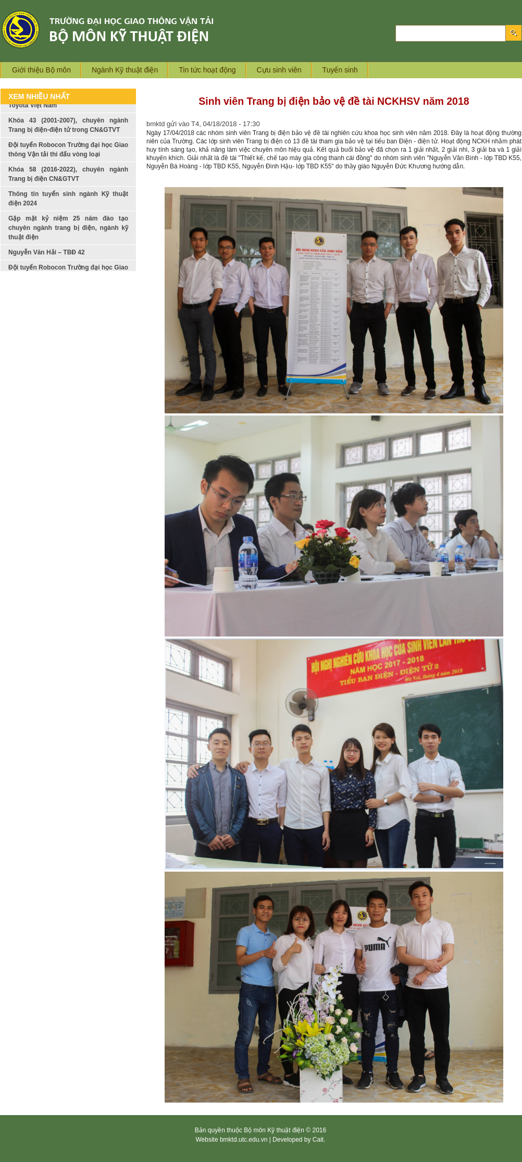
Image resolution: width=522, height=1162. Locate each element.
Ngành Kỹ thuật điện (125, 70)
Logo (124, 29)
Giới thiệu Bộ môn (41, 70)
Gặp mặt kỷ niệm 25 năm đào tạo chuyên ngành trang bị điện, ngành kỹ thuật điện (68, 237)
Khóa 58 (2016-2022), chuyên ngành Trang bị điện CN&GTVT (68, 183)
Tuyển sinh (340, 70)
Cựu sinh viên (279, 70)
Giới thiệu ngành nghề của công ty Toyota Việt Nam (68, 109)
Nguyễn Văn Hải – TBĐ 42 (46, 261)
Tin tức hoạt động (207, 70)
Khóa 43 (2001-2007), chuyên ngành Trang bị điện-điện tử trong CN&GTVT (68, 134)
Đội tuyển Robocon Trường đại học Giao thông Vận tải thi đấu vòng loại (68, 158)
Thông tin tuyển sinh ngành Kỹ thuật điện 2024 (68, 207)
